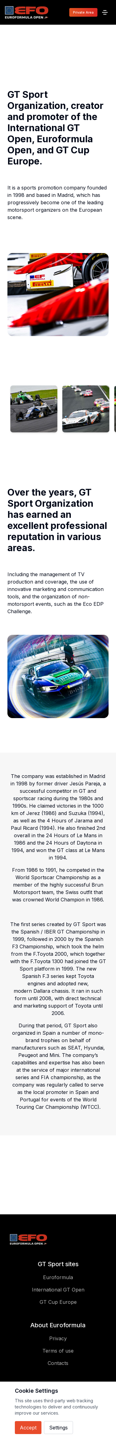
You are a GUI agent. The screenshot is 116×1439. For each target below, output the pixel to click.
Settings (58, 1427)
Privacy (58, 1338)
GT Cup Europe (58, 1302)
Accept (28, 1427)
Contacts (58, 1363)
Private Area (83, 12)
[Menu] (105, 12)
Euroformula (58, 1277)
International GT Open (58, 1290)
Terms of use (58, 1351)
